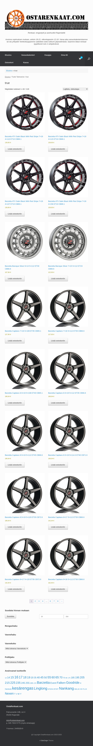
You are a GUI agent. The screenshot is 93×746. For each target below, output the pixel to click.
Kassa (26, 62)
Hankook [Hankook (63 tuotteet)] (8, 689)
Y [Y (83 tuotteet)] (20, 694)
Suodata (10, 616)
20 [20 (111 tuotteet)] (32, 677)
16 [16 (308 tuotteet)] (16, 677)
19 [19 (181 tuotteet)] (28, 677)
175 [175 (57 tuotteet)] (69, 678)
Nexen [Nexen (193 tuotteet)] (9, 693)
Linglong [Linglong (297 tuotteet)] (40, 688)
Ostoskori (9, 62)
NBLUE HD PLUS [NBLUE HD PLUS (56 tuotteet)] (80, 689)
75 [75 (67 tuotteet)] (64, 678)
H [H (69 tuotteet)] (80, 683)
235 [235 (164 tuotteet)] (18, 682)
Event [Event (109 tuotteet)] (53, 683)
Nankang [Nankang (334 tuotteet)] (66, 688)
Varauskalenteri (28, 55)
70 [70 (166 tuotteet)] (61, 677)
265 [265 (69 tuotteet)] (31, 683)
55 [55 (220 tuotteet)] (49, 677)
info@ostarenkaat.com (15, 720)
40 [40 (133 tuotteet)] (38, 677)
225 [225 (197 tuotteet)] (12, 682)
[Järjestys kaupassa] (75, 89)
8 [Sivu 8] (57, 601)
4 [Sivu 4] (42, 601)
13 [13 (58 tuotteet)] (6, 678)
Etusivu (8, 55)
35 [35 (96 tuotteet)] (35, 677)
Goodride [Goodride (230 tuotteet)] (72, 682)
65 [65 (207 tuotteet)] (57, 677)
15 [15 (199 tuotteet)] (12, 677)
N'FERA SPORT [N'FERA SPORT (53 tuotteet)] (53, 689)
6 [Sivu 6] (50, 601)
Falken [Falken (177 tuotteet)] (61, 682)
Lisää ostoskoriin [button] (15, 149)
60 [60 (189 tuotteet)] (53, 677)
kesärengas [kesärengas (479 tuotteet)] (22, 688)
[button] (89, 58)
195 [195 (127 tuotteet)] (77, 677)
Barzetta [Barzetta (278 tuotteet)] (43, 682)
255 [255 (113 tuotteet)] (28, 682)
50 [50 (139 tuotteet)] (45, 677)
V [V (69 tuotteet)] (16, 694)
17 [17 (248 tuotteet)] (21, 677)
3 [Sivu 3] (38, 601)
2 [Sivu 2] (35, 601)
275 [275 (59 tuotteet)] (35, 683)
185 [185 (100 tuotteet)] (73, 677)
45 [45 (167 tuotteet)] (42, 677)
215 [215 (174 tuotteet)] (7, 682)
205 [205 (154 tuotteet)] (82, 677)
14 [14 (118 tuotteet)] (8, 677)
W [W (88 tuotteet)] (19, 694)
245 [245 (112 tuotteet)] (23, 683)
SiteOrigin (44, 740)
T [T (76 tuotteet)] (14, 694)
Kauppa (48, 55)
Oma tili (64, 55)
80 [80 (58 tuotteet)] (66, 678)
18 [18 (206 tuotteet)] (25, 677)
